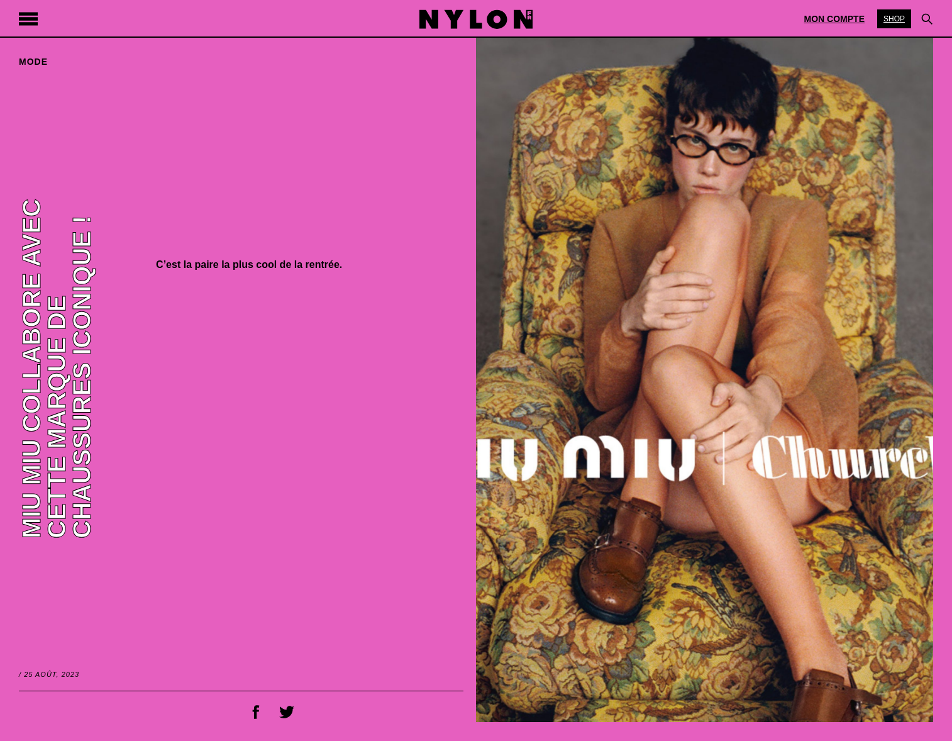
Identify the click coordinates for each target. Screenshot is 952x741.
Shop (894, 18)
